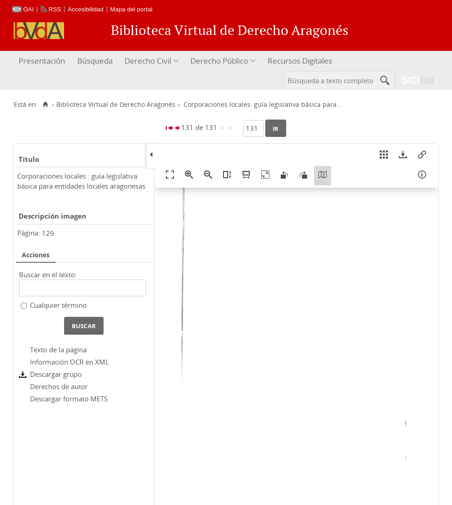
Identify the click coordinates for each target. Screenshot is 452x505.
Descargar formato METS (69, 398)
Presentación (42, 60)
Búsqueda (95, 60)
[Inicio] (45, 104)
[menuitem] (43, 61)
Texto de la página (58, 349)
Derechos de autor (59, 386)
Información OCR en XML (69, 361)
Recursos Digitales (300, 60)
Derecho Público (219, 60)
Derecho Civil (147, 60)
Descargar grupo (56, 374)
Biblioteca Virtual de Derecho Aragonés (115, 104)
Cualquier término (58, 305)
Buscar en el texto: (48, 274)
